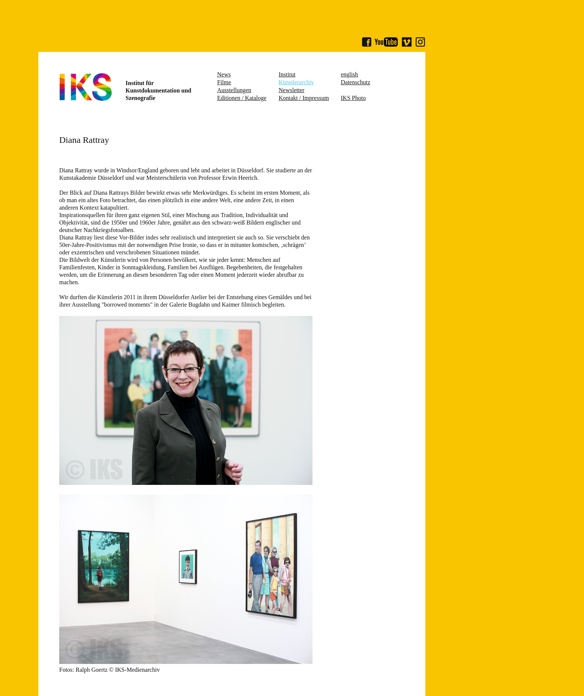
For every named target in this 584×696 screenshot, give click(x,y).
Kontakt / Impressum (304, 98)
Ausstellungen (234, 90)
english (349, 74)
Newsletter (291, 90)
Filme (224, 82)
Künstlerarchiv (296, 82)
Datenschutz (355, 82)
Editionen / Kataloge (241, 98)
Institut (287, 74)
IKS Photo (353, 98)
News (224, 74)
